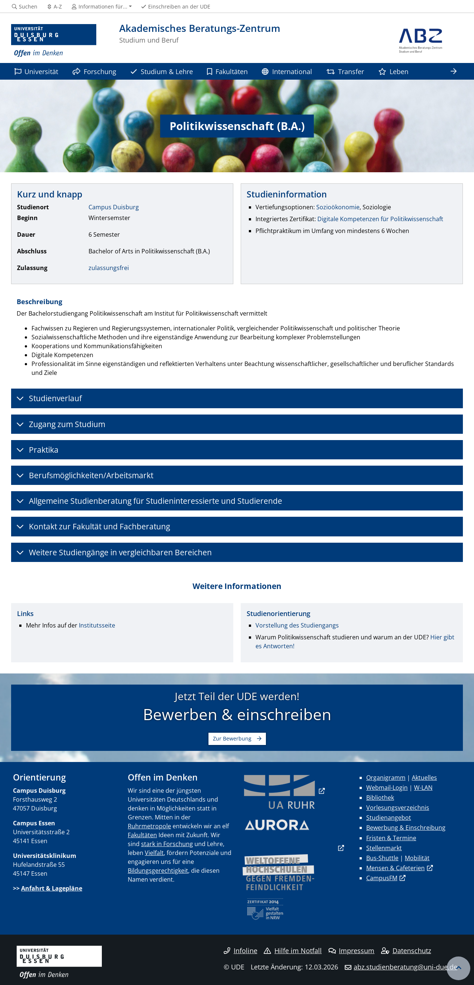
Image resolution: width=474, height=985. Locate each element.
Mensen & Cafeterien (395, 868)
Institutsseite (97, 625)
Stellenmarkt (384, 848)
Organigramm (385, 777)
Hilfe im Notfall (293, 950)
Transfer (345, 71)
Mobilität (417, 858)
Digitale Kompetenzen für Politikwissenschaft (380, 219)
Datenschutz (406, 950)
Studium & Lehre (161, 71)
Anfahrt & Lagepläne (51, 888)
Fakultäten (227, 71)
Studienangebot (388, 817)
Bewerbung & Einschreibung (405, 827)
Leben (393, 71)
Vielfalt (154, 853)
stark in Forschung (167, 844)
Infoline (240, 950)
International (287, 71)
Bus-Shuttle (382, 858)
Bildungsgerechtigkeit (158, 870)
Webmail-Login (387, 787)
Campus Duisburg (114, 207)
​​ (280, 791)
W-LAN (423, 787)
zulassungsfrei (109, 268)
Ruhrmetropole (149, 826)
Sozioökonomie (338, 207)
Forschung (94, 71)
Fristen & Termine (391, 838)
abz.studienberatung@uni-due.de (405, 966)
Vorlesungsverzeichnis (397, 807)
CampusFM (381, 878)
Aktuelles (424, 777)
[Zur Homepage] (53, 40)
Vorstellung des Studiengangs (297, 625)
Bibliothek (380, 797)
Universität (36, 71)
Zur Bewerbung (232, 738)
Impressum (351, 950)
